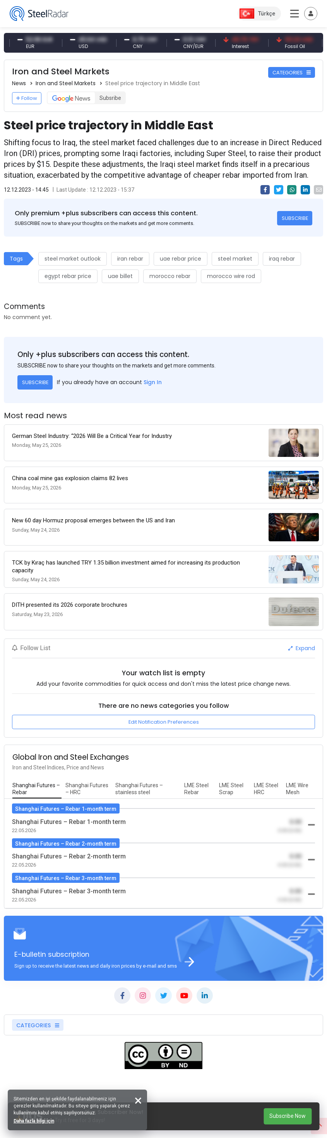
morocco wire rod (231, 276)
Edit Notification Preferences (163, 722)
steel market (235, 259)
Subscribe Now (287, 1116)
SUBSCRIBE (295, 218)
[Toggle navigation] (310, 13)
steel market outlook (73, 259)
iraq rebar (282, 259)
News (19, 83)
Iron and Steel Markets (66, 83)
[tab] (37, 789)
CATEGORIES (291, 72)
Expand (301, 648)
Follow (26, 98)
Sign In (153, 382)
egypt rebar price (68, 276)
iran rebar (130, 259)
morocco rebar (169, 276)
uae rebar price (180, 259)
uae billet (120, 276)
